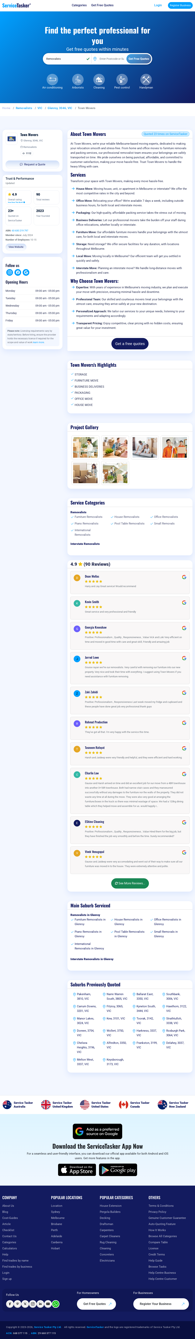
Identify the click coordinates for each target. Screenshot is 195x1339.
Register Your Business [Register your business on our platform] (162, 1304)
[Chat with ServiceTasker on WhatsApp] (55, 1304)
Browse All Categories (163, 1236)
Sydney (55, 1212)
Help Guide (155, 1260)
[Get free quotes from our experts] (102, 5)
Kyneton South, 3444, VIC (146, 1009)
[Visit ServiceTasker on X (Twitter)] (25, 1304)
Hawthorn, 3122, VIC (176, 1009)
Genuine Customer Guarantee (167, 1218)
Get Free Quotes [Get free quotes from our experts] (97, 1304)
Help (5, 1254)
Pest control (122, 87)
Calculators (9, 1248)
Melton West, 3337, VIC (85, 1062)
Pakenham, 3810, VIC (84, 996)
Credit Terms (157, 1254)
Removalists (24, 108)
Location (56, 1205)
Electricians (107, 1260)
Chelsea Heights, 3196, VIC (86, 1047)
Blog (5, 1212)
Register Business (180, 5)
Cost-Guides (10, 1218)
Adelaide (56, 1236)
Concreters (107, 1254)
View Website (16, 246)
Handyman (146, 87)
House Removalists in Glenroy (128, 922)
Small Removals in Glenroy (166, 934)
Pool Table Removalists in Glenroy (129, 934)
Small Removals (164, 523)
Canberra (56, 1242)
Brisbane (56, 1224)
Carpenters (107, 1230)
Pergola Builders (110, 1212)
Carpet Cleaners (110, 1236)
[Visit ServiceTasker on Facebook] (10, 1304)
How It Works (157, 1230)
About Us (8, 1205)
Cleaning (99, 87)
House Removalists (126, 517)
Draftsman (106, 1224)
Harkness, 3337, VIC (147, 1033)
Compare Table (158, 1242)
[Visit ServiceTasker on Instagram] (33, 1304)
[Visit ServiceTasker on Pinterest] (17, 1304)
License (153, 1248)
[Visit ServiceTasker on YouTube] (48, 1304)
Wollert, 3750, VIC (115, 1033)
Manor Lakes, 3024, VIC (85, 1021)
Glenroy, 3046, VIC (60, 108)
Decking (105, 1218)
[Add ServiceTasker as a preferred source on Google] (97, 1131)
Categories (9, 1242)
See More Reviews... (130, 883)
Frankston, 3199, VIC (147, 1045)
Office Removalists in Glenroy (167, 922)
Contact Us (9, 1236)
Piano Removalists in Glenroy (88, 934)
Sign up (7, 1279)
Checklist (8, 1230)
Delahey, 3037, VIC (175, 1045)
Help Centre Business (162, 1272)
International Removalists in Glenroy (89, 946)
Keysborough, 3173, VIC (115, 1062)
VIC (40, 108)
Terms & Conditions (161, 1205)
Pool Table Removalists (129, 523)
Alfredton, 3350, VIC (116, 1045)
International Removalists (83, 532)
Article (6, 1224)
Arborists (78, 87)
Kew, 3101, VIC (116, 1018)
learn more (38, 342)
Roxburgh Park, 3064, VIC (175, 1033)
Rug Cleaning (108, 1242)
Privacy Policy (157, 1212)
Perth (54, 1230)
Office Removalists (166, 517)
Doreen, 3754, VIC (85, 1033)
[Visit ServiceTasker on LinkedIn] (40, 1304)
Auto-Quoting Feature (162, 1224)
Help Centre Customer (163, 1279)
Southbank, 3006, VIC (173, 996)
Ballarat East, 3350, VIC (145, 996)
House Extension (110, 1205)
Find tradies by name (15, 1260)
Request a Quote (32, 164)
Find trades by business (17, 1266)
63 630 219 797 (20, 230)
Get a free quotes (130, 343)
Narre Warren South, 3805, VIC (117, 996)
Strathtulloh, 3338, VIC (174, 1021)
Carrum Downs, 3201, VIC (86, 1009)
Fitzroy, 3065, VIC (115, 1009)
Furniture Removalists (88, 517)
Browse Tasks (157, 1266)
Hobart (55, 1248)
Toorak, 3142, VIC (145, 1021)
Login (158, 5)
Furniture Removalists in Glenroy (90, 922)
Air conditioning (52, 87)
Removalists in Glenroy (85, 915)
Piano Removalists (86, 523)
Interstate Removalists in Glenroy (91, 959)
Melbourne (58, 1218)
